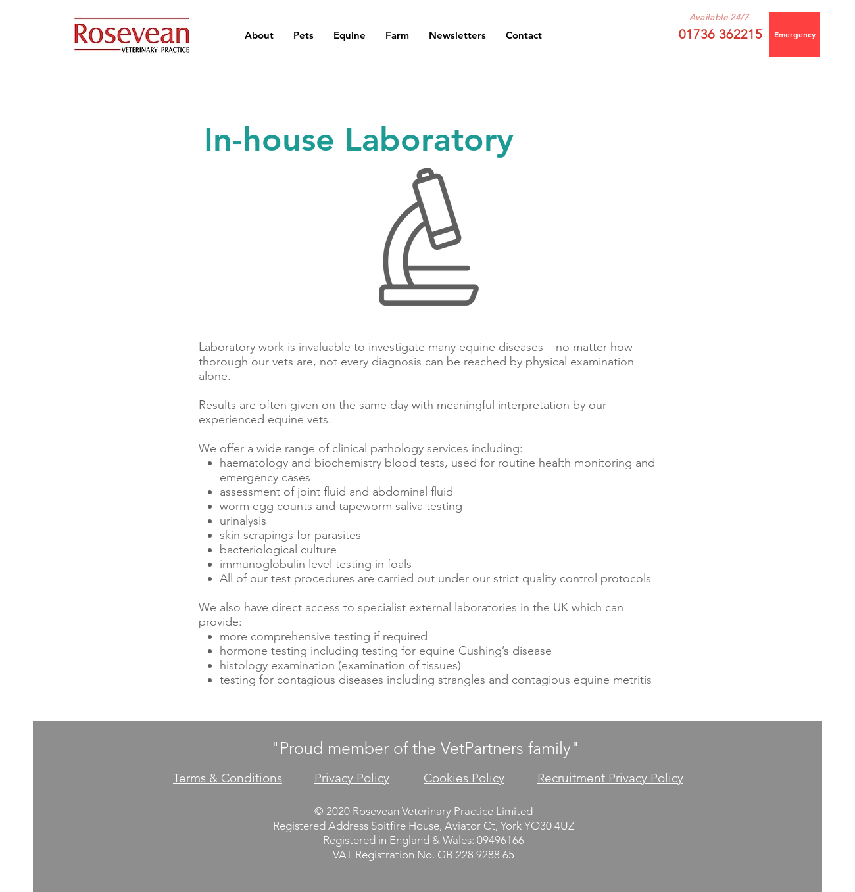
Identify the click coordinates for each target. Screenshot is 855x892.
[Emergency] (794, 34)
